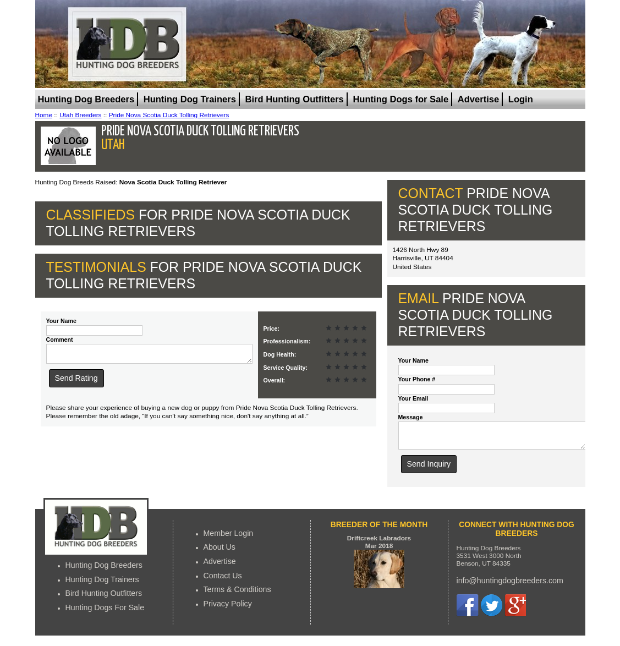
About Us (219, 552)
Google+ (515, 610)
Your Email (413, 398)
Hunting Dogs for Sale (400, 99)
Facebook (468, 610)
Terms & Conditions (237, 594)
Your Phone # (417, 379)
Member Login (229, 538)
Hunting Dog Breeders (86, 99)
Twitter (491, 610)
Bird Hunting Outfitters (294, 99)
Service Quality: (286, 367)
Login (520, 99)
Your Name (61, 320)
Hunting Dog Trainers (190, 99)
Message (410, 417)
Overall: (275, 380)
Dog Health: (280, 354)
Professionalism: (287, 341)
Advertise (478, 99)
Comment (59, 339)
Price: (272, 328)
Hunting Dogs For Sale (105, 612)
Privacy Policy (228, 608)
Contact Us (223, 580)
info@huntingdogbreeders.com (510, 585)
